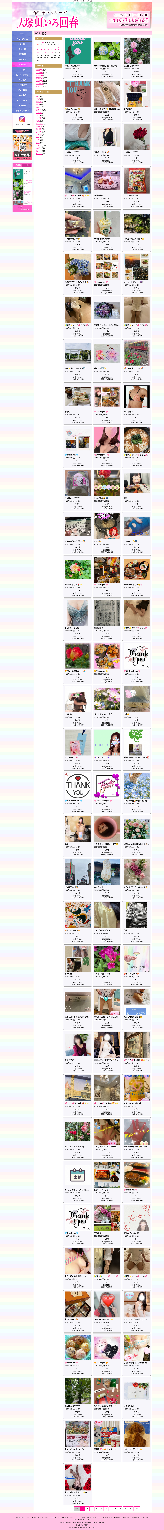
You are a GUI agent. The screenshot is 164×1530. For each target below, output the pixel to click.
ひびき (39, 118)
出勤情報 (22, 54)
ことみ (39, 113)
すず (38, 99)
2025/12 (39, 84)
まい (38, 143)
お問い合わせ (22, 100)
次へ (137, 1508)
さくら (39, 145)
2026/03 (39, 75)
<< (43, 42)
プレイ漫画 (22, 90)
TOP (22, 34)
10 (38, 52)
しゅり (39, 151)
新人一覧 (22, 49)
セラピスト (22, 44)
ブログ (22, 70)
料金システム (22, 39)
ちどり (39, 148)
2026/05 (39, 70)
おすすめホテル (22, 111)
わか (38, 140)
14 (52, 52)
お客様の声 (22, 85)
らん (38, 137)
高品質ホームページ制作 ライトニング (82, 1527)
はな (38, 115)
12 (45, 52)
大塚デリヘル (22, 207)
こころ (39, 110)
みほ (38, 96)
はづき (39, 129)
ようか (39, 135)
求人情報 (22, 105)
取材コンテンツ (22, 75)
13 (48, 52)
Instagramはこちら (22, 120)
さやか (39, 126)
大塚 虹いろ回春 (82, 1525)
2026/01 (39, 81)
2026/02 (39, 78)
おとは (39, 107)
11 (41, 52)
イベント (22, 59)
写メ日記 (22, 64)
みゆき (39, 132)
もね (38, 121)
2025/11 (39, 86)
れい (38, 104)
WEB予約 (22, 95)
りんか (39, 102)
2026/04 (39, 73)
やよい (39, 154)
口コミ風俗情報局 (22, 209)
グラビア (22, 80)
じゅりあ (39, 124)
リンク (88, 1519)
